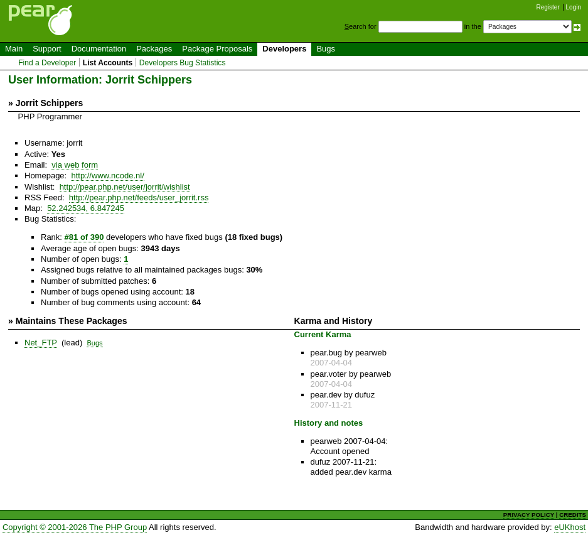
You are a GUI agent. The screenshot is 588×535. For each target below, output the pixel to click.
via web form (74, 165)
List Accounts (107, 62)
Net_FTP (40, 342)
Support (47, 48)
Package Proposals (217, 48)
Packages (154, 48)
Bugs (325, 48)
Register (548, 7)
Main (14, 48)
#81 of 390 (84, 237)
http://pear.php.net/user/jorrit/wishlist (125, 187)
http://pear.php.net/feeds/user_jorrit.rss (139, 197)
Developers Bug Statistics (182, 62)
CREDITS (572, 514)
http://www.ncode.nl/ (107, 175)
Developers (284, 48)
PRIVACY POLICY (528, 514)
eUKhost (569, 527)
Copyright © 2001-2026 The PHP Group (75, 527)
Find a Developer (47, 62)
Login (573, 7)
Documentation (99, 48)
